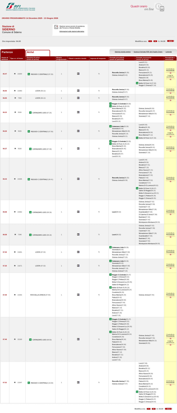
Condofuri (142, 183)
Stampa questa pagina (123, 52)
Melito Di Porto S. (145, 83)
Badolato (142, 217)
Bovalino (142, 67)
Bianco (141, 70)
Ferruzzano (143, 72)
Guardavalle (143, 212)
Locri (140, 62)
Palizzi (141, 78)
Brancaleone (143, 75)
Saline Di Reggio (145, 190)
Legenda (169, 52)
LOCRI (38, 91)
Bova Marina (143, 80)
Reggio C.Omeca (145, 85)
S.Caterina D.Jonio (145, 214)
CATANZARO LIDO (39, 113)
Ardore (141, 65)
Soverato (142, 116)
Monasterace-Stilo (145, 113)
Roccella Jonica (144, 111)
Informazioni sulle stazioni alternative (71, 31)
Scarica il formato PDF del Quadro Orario (148, 52)
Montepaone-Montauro (147, 222)
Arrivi (30, 52)
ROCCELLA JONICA (37, 295)
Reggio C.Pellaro (145, 196)
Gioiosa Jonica (117, 75)
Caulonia (142, 207)
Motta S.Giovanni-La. (146, 193)
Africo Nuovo (143, 170)
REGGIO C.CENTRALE (39, 74)
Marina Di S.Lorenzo (146, 185)
